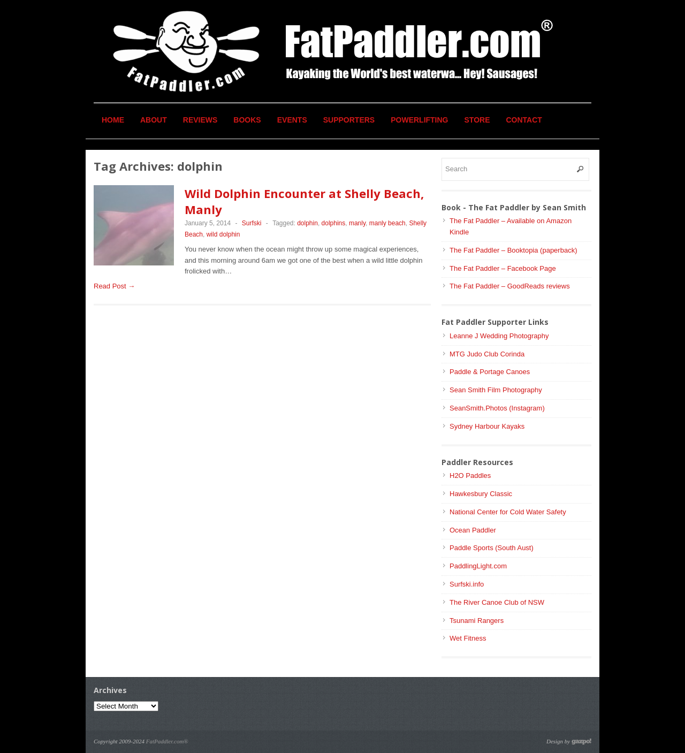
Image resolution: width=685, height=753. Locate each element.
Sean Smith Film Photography (496, 390)
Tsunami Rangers (477, 621)
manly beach (387, 223)
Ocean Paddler (473, 530)
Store (477, 120)
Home (113, 120)
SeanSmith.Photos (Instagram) (497, 408)
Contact (524, 120)
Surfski (252, 223)
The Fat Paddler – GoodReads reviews (510, 286)
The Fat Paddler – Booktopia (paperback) (513, 250)
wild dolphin (223, 234)
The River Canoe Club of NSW (497, 602)
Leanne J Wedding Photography (499, 336)
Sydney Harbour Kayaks (487, 426)
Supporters (349, 120)
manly (357, 223)
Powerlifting (419, 120)
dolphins (334, 223)
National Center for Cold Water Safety (508, 512)
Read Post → (114, 286)
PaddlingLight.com (478, 566)
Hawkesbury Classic (481, 494)
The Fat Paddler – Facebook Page (503, 268)
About (153, 120)
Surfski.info (467, 584)
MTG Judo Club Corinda (487, 354)
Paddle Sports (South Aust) (492, 548)
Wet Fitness (468, 638)
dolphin (307, 223)
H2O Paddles (470, 475)
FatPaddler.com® (167, 741)
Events (292, 120)
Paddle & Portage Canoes (490, 372)
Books (247, 120)
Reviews (200, 120)
